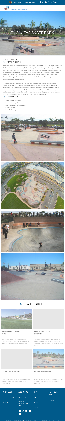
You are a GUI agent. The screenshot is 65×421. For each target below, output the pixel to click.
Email (5, 402)
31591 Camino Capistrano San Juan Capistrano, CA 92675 (23, 401)
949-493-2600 (8, 398)
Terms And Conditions (47, 420)
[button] (59, 8)
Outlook (36, 402)
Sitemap (57, 420)
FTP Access (37, 398)
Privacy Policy (36, 420)
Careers (51, 400)
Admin (36, 411)
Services (36, 407)
